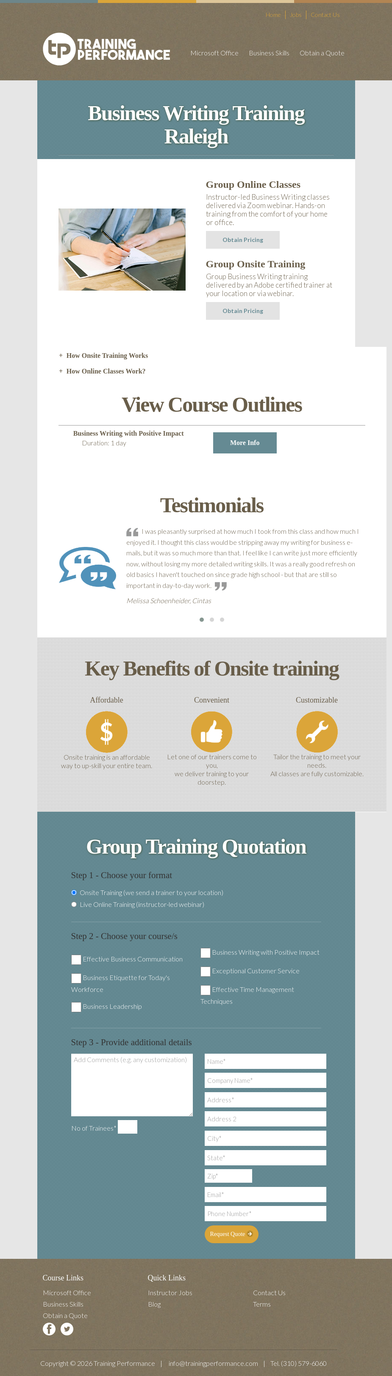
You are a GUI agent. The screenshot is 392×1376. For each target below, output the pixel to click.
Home (273, 14)
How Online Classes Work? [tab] (102, 371)
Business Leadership (112, 1006)
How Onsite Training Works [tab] (103, 355)
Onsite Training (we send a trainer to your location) (147, 892)
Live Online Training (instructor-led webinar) (137, 904)
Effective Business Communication (133, 959)
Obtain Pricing (242, 239)
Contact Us (325, 14)
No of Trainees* (94, 1128)
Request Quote (231, 1233)
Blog (154, 1304)
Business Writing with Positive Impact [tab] (175, 441)
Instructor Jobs (170, 1292)
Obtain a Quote (322, 53)
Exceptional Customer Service (256, 971)
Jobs (296, 14)
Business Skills (269, 53)
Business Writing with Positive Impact (266, 952)
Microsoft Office (214, 53)
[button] (202, 619)
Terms (262, 1304)
